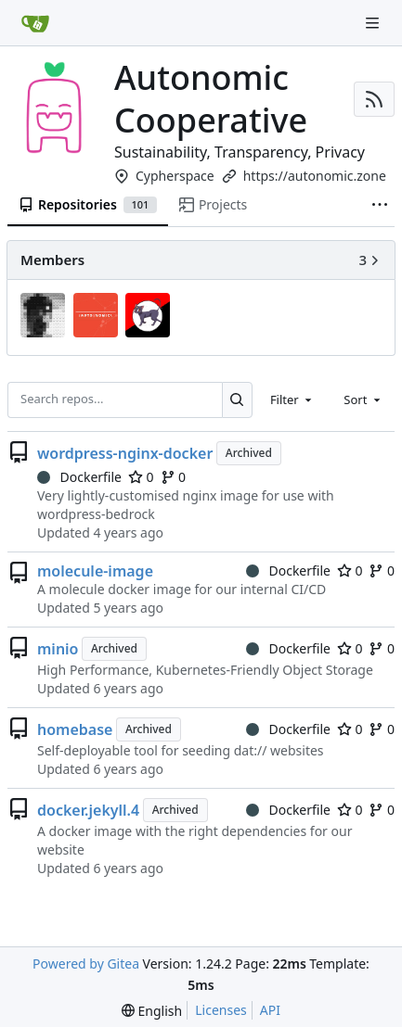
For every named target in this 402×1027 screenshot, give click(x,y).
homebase (74, 729)
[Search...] (237, 399)
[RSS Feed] (374, 99)
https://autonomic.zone (314, 175)
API (270, 1010)
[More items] (380, 205)
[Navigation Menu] (374, 22)
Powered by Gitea (85, 963)
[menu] (152, 1011)
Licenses (221, 1010)
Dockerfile (79, 477)
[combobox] (292, 399)
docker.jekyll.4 (88, 810)
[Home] (35, 23)
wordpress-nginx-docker (125, 453)
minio (58, 649)
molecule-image (95, 571)
